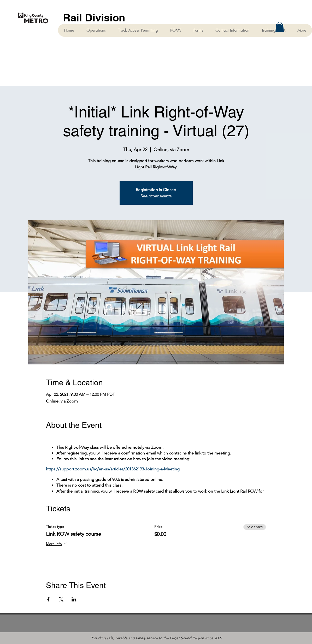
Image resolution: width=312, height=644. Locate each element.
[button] (279, 27)
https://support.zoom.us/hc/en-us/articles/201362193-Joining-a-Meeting (113, 468)
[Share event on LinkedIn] (74, 599)
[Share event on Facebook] (48, 599)
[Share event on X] (61, 599)
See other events (156, 195)
